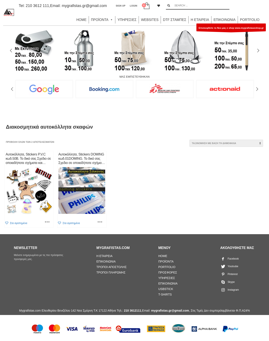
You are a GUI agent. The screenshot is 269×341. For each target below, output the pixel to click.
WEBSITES (150, 20)
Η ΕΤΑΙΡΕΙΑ (200, 20)
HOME (81, 20)
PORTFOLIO (249, 20)
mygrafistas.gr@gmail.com (84, 6)
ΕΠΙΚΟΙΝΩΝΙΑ (225, 20)
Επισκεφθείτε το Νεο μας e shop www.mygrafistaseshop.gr (231, 29)
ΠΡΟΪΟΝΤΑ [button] (102, 20)
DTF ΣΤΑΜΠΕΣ (174, 20)
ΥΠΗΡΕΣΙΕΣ (127, 20)
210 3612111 (132, 310)
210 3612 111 (37, 6)
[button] (16, 223)
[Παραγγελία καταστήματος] (226, 143)
